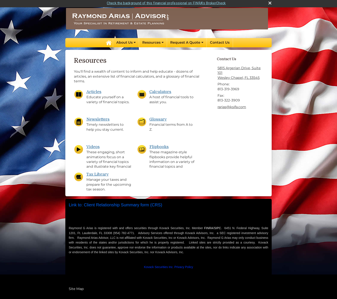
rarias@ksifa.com (232, 106)
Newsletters (98, 118)
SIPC (217, 227)
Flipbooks (159, 146)
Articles (93, 91)
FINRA (208, 227)
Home (108, 41)
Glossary (158, 118)
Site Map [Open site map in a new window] (76, 287)
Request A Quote (185, 41)
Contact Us (220, 41)
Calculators (160, 91)
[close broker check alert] (270, 2)
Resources (151, 41)
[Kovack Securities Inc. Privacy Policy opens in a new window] (168, 266)
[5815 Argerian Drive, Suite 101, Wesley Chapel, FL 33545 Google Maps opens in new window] (241, 72)
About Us (124, 41)
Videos (93, 146)
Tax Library (97, 173)
